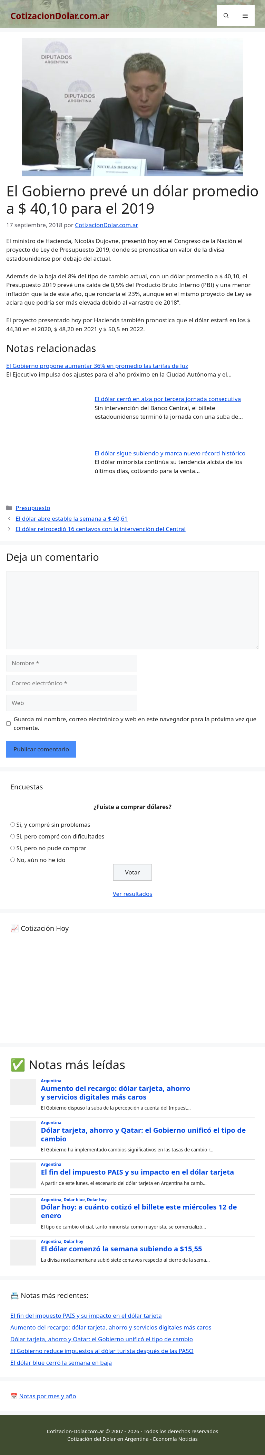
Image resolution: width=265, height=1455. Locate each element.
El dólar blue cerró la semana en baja (61, 1362)
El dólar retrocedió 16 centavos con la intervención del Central (101, 529)
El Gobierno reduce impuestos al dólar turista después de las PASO (102, 1351)
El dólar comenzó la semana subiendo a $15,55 (121, 1248)
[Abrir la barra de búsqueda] (226, 15)
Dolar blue (74, 1199)
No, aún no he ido (40, 860)
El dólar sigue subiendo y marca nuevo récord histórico (170, 453)
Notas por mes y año (47, 1396)
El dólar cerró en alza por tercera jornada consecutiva (168, 399)
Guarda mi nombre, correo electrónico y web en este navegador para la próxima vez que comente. (135, 723)
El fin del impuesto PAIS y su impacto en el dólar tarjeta (137, 1172)
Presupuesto (33, 508)
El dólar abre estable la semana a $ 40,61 (72, 518)
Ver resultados (133, 894)
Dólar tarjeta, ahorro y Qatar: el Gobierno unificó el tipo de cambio (143, 1134)
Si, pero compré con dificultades (60, 836)
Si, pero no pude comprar (51, 848)
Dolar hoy (97, 1199)
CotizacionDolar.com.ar (59, 15)
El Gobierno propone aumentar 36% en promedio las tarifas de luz (97, 366)
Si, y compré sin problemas (53, 824)
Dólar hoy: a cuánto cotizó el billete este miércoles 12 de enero (139, 1211)
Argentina (51, 1080)
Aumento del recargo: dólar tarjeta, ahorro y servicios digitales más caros (115, 1092)
